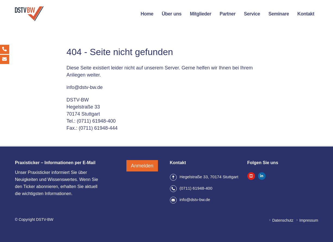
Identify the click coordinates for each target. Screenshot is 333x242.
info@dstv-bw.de (85, 87)
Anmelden (142, 164)
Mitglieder (200, 14)
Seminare (278, 14)
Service (252, 14)
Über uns (172, 14)
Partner (227, 14)
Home (147, 14)
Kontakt (305, 14)
